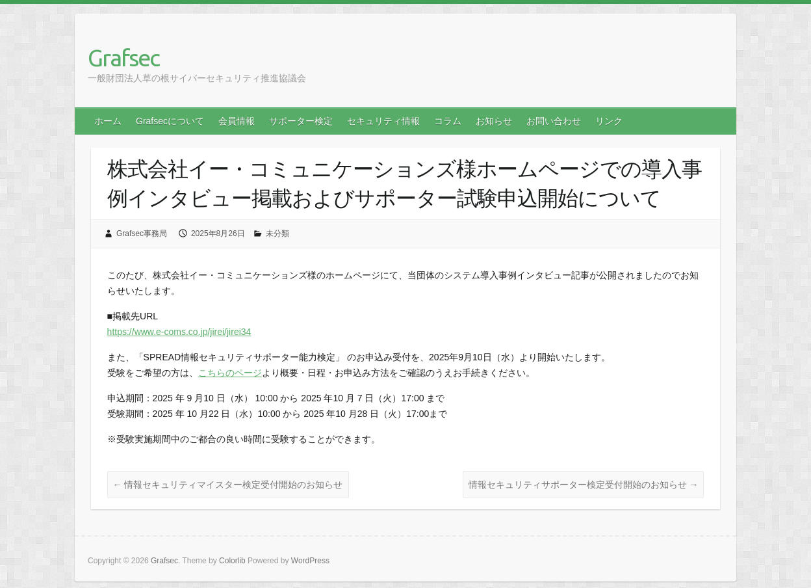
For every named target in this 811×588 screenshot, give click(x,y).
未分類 (277, 233)
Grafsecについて (170, 121)
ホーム (108, 121)
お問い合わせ (553, 121)
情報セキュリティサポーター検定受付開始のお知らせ (584, 484)
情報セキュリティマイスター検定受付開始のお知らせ (228, 484)
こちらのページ (230, 373)
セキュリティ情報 (383, 121)
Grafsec (123, 57)
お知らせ (494, 121)
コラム (447, 121)
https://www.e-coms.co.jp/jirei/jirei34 (179, 332)
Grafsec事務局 (141, 233)
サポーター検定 (301, 121)
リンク (609, 121)
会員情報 (236, 121)
